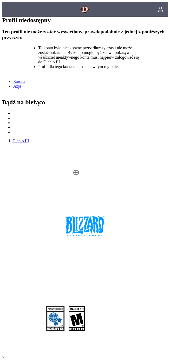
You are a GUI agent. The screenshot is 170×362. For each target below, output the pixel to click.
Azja (17, 86)
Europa (19, 81)
